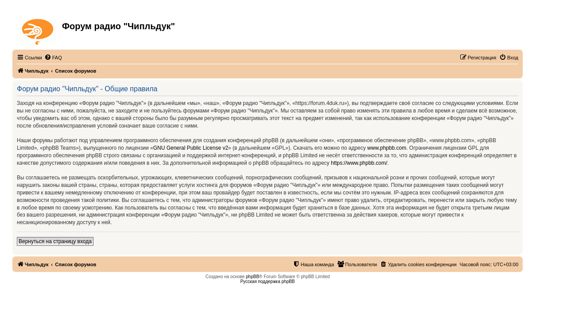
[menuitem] (53, 57)
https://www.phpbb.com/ (359, 163)
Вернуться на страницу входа (55, 241)
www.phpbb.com (386, 148)
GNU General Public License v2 (190, 148)
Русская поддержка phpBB (267, 281)
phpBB (252, 276)
